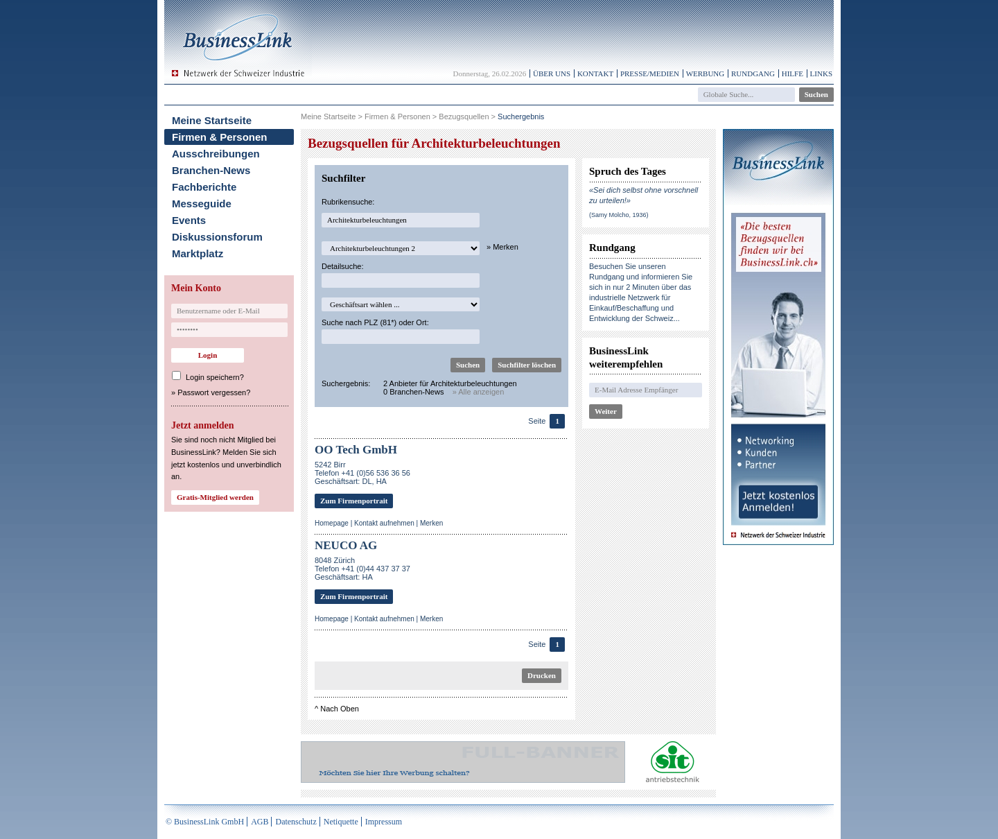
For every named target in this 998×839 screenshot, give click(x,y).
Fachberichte (204, 187)
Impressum (383, 822)
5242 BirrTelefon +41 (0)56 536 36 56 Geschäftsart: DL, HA (362, 472)
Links (821, 73)
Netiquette (341, 822)
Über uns (551, 73)
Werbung (705, 73)
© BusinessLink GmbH (205, 822)
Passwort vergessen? (213, 392)
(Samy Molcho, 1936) (619, 214)
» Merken (502, 247)
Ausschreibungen (216, 153)
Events (189, 220)
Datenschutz (295, 822)
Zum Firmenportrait (353, 500)
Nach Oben (339, 708)
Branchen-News (211, 170)
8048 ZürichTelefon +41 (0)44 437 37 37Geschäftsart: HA (362, 568)
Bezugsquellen (464, 116)
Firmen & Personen (220, 137)
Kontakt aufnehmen (384, 523)
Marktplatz (197, 253)
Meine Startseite (212, 120)
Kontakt (595, 73)
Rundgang (753, 73)
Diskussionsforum (217, 237)
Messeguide (201, 203)
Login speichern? (215, 377)
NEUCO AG (346, 545)
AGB (259, 822)
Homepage (332, 523)
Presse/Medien (649, 73)
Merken (431, 523)
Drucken (541, 675)
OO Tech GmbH (356, 449)
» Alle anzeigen (479, 392)
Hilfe (792, 73)
